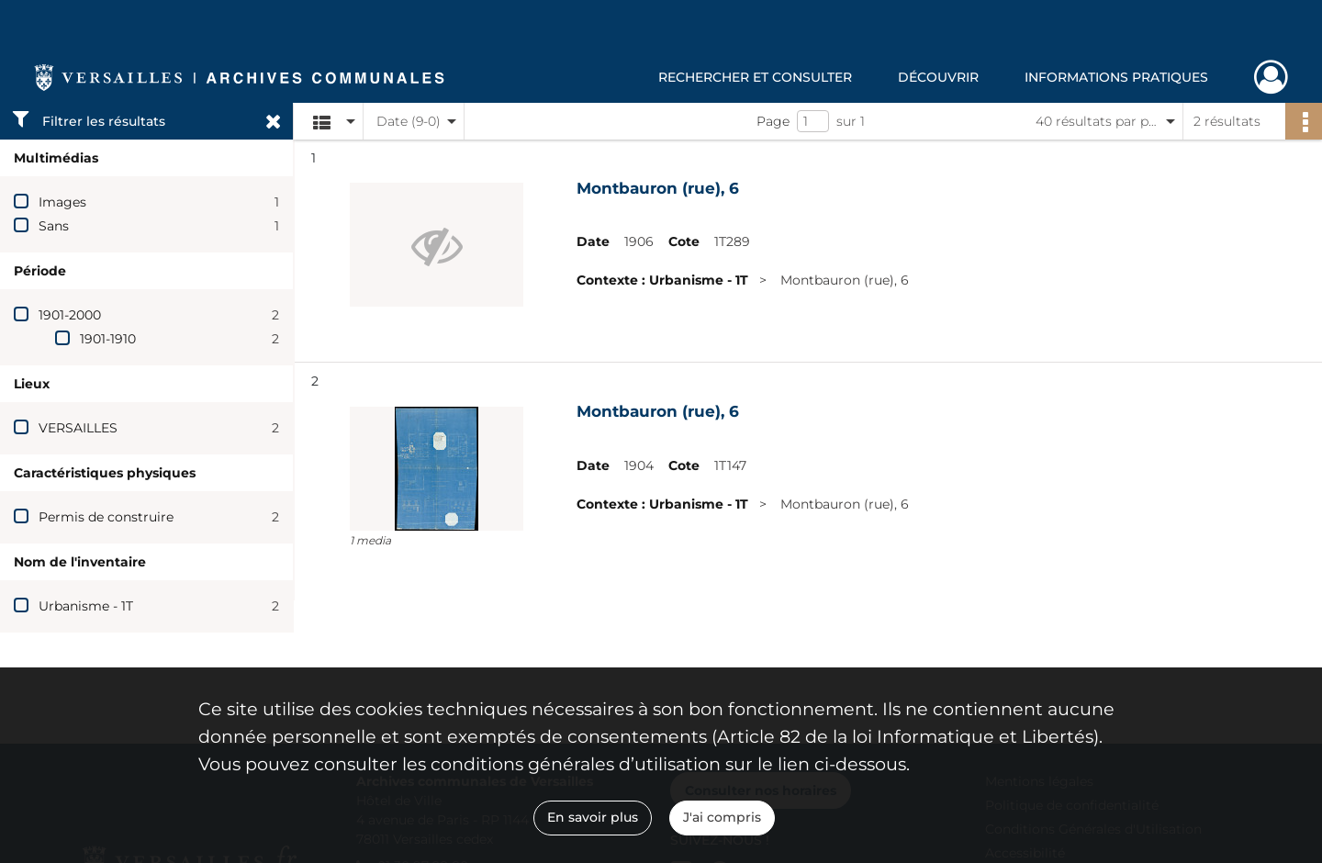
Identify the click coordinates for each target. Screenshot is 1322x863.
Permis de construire (106, 517)
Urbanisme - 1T (86, 606)
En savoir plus (592, 817)
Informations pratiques (1116, 77)
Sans (54, 226)
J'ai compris (722, 817)
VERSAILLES (78, 428)
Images (62, 202)
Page (773, 121)
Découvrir (938, 77)
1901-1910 (108, 339)
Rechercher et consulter (755, 77)
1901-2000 (70, 315)
